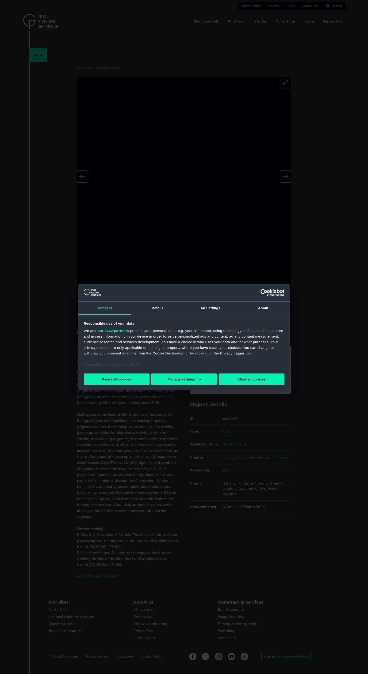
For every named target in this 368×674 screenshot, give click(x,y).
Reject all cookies (116, 379)
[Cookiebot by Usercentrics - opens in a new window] (263, 292)
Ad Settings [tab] (210, 308)
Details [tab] (158, 308)
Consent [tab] (105, 308)
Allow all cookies (251, 379)
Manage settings (184, 379)
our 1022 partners (113, 331)
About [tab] (263, 308)
